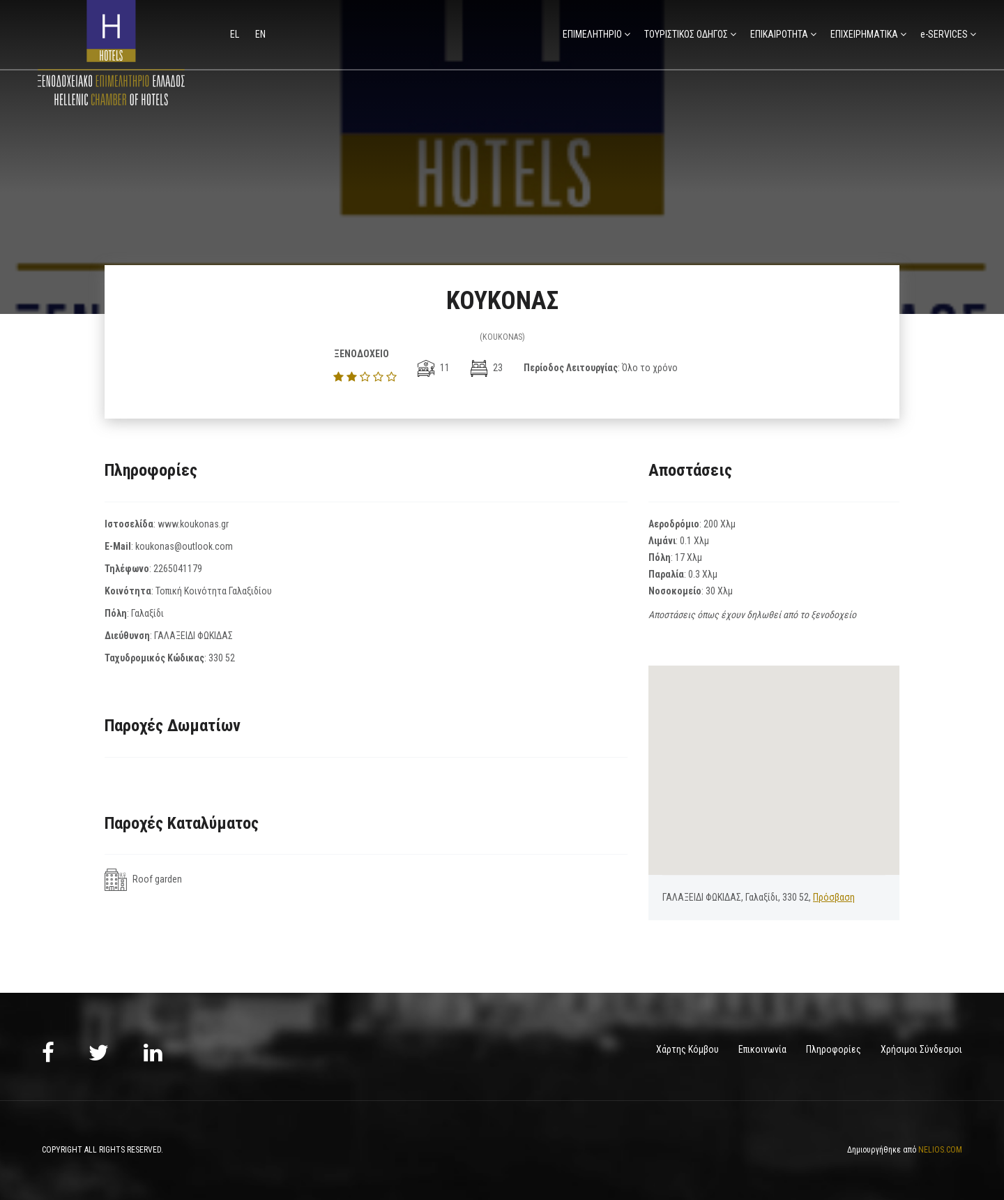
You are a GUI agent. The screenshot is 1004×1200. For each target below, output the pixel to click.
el (235, 34)
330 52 (221, 657)
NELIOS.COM (940, 1150)
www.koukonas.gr (193, 524)
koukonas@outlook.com (184, 546)
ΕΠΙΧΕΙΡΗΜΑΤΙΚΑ (864, 34)
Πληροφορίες (833, 1049)
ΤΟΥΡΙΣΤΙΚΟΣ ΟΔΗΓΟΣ (686, 34)
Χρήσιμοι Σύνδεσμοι (921, 1049)
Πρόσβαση (834, 897)
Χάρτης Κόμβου (687, 1049)
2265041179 (177, 568)
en (260, 34)
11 (434, 367)
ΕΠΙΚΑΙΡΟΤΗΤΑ (779, 34)
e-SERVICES (944, 34)
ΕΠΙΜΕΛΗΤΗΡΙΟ (592, 34)
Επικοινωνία (762, 1049)
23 (487, 367)
